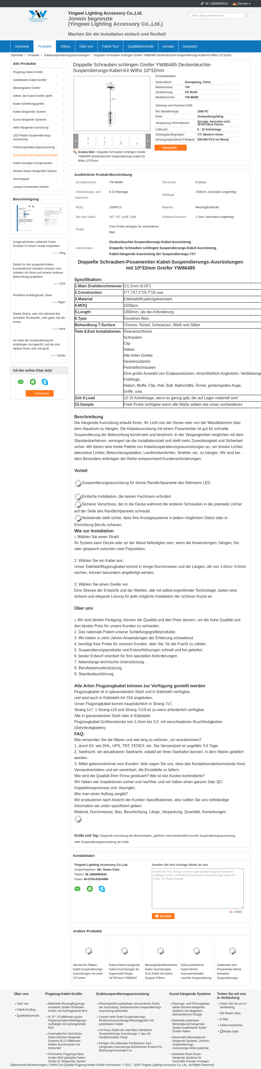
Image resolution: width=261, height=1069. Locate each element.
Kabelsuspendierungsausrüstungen (66, 55)
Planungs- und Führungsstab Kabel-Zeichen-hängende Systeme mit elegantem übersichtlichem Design (190, 1009)
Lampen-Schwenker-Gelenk (31, 187)
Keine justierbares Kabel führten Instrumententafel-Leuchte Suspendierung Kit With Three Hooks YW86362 (196, 975)
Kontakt (168, 46)
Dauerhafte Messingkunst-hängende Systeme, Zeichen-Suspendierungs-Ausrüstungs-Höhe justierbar (191, 1043)
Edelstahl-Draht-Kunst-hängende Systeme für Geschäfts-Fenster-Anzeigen (190, 1057)
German (243, 3)
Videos (65, 46)
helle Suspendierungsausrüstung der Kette (101, 842)
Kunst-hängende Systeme (29, 119)
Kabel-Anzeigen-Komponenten (32, 163)
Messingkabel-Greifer (26, 88)
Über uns (86, 46)
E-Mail (224, 1019)
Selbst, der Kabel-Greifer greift (32, 96)
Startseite (22, 46)
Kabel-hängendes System (29, 111)
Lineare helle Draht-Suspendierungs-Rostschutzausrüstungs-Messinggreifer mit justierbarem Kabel (126, 1020)
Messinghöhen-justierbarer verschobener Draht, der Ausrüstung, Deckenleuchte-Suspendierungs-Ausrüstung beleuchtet (130, 1007)
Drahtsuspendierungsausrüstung (34, 147)
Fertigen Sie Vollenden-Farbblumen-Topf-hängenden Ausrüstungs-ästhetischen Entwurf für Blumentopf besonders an (130, 1047)
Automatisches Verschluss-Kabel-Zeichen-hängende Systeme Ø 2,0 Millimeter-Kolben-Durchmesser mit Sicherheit (65, 1041)
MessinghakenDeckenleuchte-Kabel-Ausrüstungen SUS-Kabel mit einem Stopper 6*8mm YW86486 (161, 973)
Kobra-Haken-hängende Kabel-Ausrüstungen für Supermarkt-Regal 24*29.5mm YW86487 (124, 971)
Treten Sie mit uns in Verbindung (233, 1005)
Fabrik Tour (110, 46)
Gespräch (190, 46)
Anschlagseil (21, 179)
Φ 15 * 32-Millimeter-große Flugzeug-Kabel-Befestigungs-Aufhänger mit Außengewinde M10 (67, 1022)
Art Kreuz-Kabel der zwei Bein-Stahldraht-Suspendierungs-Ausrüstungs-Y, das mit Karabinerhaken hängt (126, 1033)
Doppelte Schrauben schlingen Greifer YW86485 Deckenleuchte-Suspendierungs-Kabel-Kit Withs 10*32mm (112, 156)
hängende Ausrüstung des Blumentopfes (126, 835)
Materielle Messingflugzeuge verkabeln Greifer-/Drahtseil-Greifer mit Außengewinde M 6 (67, 1007)
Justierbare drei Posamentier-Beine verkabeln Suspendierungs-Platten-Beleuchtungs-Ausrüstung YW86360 (231, 975)
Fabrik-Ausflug (26, 1009)
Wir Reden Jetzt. (229, 1013)
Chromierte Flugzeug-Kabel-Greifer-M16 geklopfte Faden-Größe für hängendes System (67, 1057)
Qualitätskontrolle (141, 46)
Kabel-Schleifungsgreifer (28, 103)
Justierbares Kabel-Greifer (30, 80)
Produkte (44, 46)
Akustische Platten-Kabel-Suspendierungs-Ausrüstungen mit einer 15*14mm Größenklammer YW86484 (88, 975)
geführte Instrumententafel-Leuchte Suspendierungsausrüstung (194, 835)
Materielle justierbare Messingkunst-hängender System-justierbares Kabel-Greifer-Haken (189, 1026)
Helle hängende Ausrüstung (30, 127)
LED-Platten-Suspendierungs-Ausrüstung (32, 137)
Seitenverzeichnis (231, 1025)
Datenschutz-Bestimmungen (28, 1065)
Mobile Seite (229, 1031)
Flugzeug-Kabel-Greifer (28, 72)
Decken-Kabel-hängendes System (35, 171)
